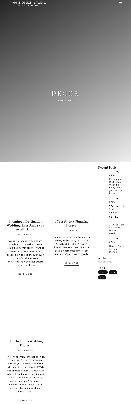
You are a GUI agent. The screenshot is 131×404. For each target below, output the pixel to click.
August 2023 (105, 262)
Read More (25, 274)
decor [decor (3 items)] (103, 272)
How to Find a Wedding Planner (25, 343)
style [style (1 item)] (102, 277)
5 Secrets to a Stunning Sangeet (72, 223)
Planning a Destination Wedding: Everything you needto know (25, 225)
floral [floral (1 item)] (113, 272)
